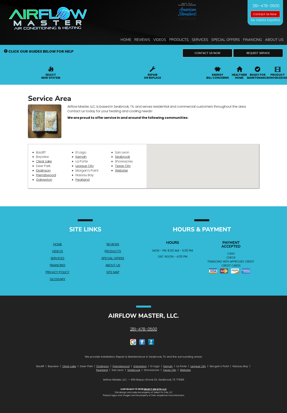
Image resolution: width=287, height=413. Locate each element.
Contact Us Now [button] (265, 14)
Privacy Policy (57, 272)
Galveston (44, 179)
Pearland (82, 179)
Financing (252, 39)
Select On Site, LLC (155, 389)
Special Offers (225, 39)
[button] (207, 53)
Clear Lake (44, 161)
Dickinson (43, 170)
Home (126, 39)
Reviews (142, 39)
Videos (159, 39)
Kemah (81, 156)
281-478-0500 (143, 329)
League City (85, 166)
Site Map (112, 272)
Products (179, 39)
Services (200, 39)
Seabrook (122, 156)
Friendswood (46, 175)
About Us (274, 39)
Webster (121, 170)
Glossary (57, 279)
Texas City (123, 166)
